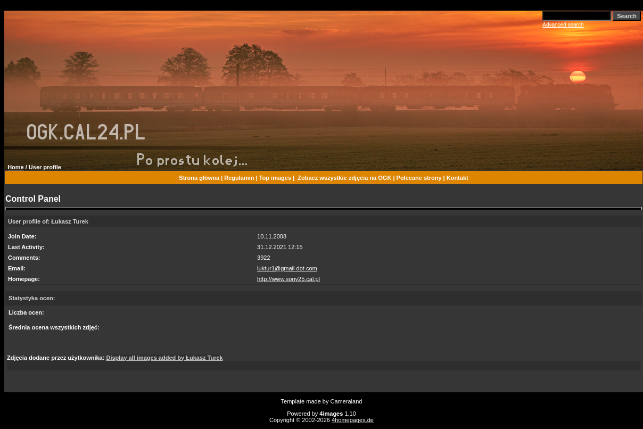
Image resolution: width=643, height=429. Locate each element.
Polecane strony (419, 178)
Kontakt (457, 178)
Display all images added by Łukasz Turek (164, 357)
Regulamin (239, 178)
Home (15, 167)
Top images (275, 178)
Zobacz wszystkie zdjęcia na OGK (344, 178)
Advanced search (562, 25)
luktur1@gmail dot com (287, 268)
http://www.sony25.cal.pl (288, 279)
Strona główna (199, 178)
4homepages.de (353, 420)
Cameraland (346, 401)
